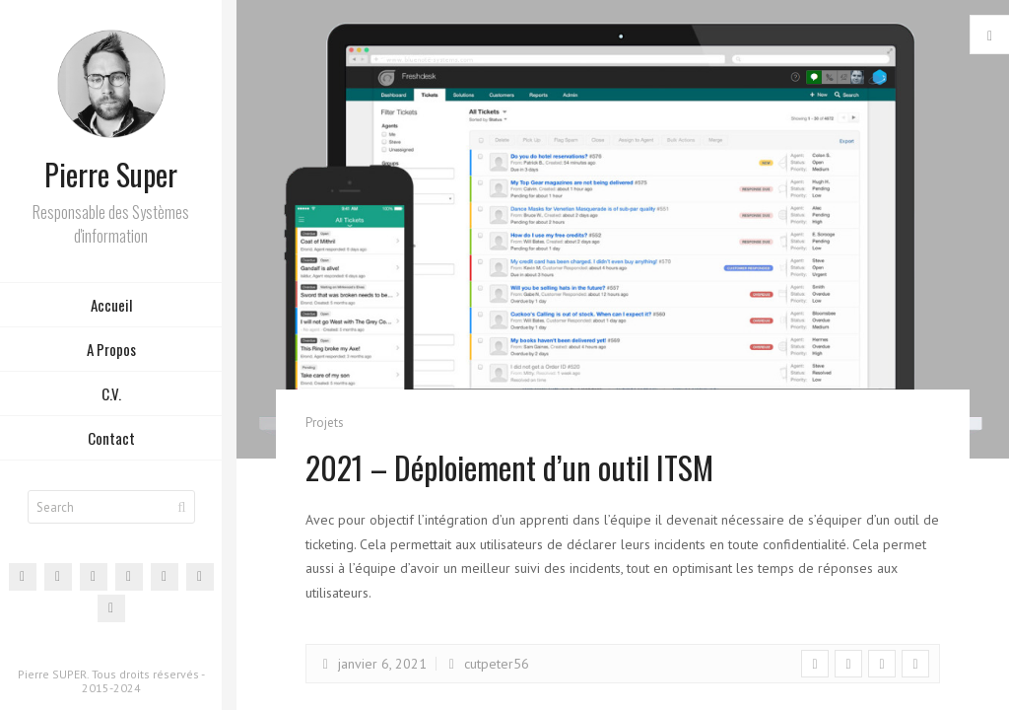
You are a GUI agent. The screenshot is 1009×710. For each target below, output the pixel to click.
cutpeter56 (485, 664)
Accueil (111, 305)
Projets (324, 422)
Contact (111, 438)
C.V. (111, 393)
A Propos (111, 349)
